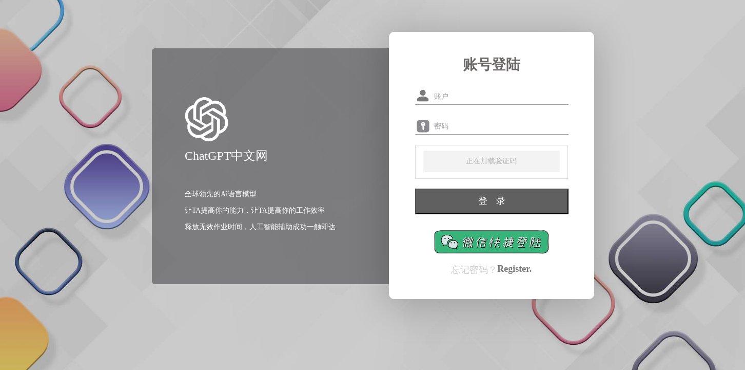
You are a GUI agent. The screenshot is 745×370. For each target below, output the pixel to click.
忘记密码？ (474, 270)
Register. (514, 269)
